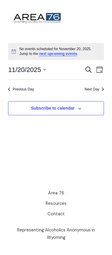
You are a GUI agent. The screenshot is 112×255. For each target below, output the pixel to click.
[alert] (56, 51)
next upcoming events (58, 54)
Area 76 (56, 193)
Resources (56, 203)
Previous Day (21, 89)
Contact (56, 214)
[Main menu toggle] (93, 18)
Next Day (94, 89)
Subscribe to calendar (52, 108)
